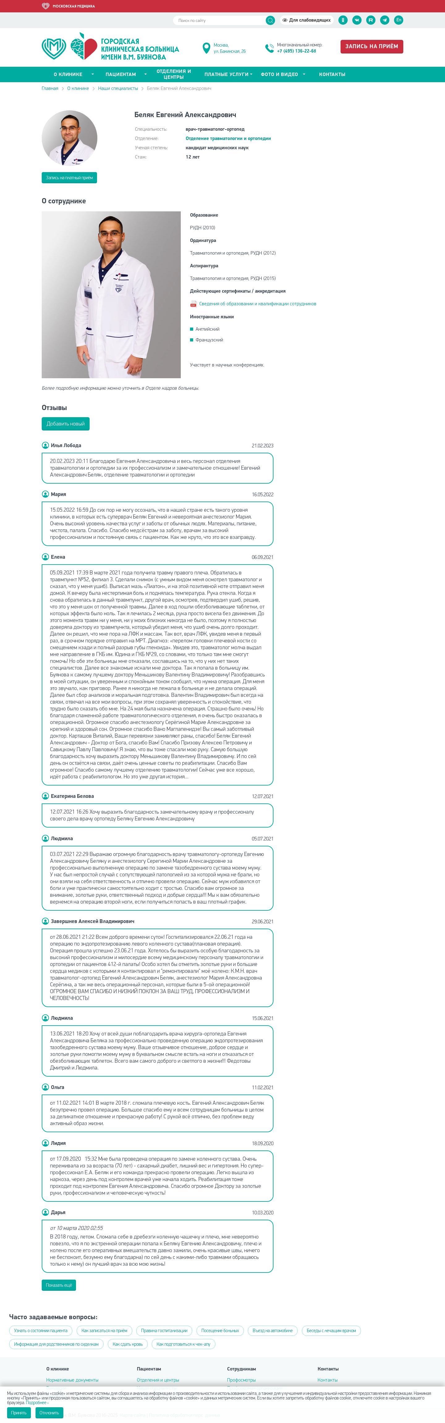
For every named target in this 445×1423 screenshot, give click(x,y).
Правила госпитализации (164, 1330)
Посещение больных (220, 1330)
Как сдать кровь (128, 1344)
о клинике (68, 74)
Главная (50, 88)
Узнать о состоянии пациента (40, 1330)
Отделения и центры (174, 74)
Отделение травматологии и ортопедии (228, 138)
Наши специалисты (118, 88)
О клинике (78, 88)
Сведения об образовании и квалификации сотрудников (257, 304)
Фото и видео (280, 74)
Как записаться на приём (104, 1330)
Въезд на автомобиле (273, 1330)
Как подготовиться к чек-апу (183, 1344)
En (398, 20)
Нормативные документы (72, 1380)
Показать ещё (59, 1285)
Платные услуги (226, 74)
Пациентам (121, 74)
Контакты (332, 74)
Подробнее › (37, 1402)
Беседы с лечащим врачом (331, 1330)
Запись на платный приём (69, 177)
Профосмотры (241, 1380)
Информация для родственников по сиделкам (56, 1344)
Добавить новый (66, 424)
